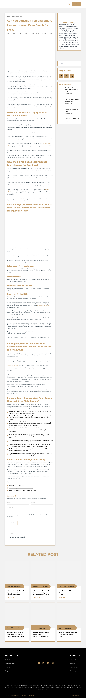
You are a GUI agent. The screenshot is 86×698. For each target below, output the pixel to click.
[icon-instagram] (66, 76)
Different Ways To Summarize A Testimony (21, 488)
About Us (44, 4)
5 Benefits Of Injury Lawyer (16, 485)
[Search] (78, 64)
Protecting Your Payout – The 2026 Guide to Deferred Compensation (72, 99)
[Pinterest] (52, 663)
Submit (13, 523)
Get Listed (76, 4)
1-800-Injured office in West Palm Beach (28, 152)
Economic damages (13, 365)
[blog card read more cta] (16, 597)
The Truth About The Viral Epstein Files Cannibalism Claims (71, 109)
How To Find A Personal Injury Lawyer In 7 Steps (22, 490)
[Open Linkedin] (72, 76)
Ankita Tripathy (69, 23)
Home (8, 16)
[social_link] (39, 663)
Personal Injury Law (17, 16)
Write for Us (37, 4)
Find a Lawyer (9, 660)
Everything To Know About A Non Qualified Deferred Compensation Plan (72, 89)
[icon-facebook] (61, 76)
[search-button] (69, 4)
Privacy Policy (76, 695)
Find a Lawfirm (10, 663)
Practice (7, 667)
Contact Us (51, 4)
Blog (56, 4)
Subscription (74, 671)
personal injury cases (43, 305)
